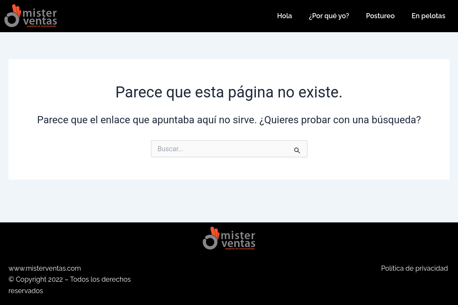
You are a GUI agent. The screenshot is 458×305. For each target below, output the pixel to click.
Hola (284, 16)
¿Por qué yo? (329, 16)
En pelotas (428, 16)
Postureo (380, 16)
